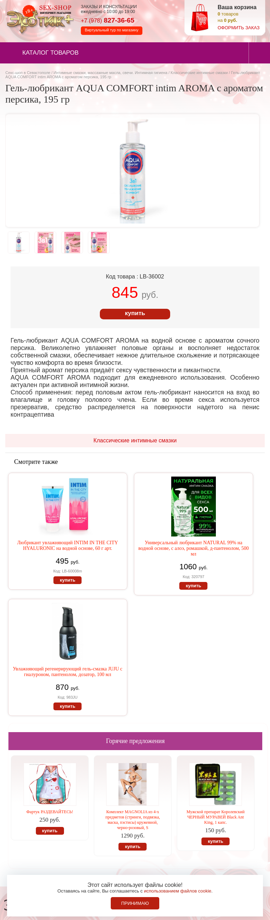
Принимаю (135, 903)
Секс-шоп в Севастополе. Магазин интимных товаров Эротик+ (39, 19)
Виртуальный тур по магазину (111, 30)
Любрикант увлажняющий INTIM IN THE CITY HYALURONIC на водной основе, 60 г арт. (67, 545)
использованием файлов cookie (177, 891)
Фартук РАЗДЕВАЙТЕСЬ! (49, 811)
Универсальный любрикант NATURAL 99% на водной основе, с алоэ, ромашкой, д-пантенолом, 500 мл (193, 548)
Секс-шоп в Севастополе (27, 72)
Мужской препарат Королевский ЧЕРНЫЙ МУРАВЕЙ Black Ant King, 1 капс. (216, 817)
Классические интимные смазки (199, 72)
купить (135, 313)
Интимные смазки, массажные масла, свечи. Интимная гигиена (110, 72)
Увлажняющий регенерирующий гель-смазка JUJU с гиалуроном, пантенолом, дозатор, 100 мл (67, 671)
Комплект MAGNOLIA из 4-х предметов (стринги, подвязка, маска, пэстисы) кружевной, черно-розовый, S (132, 819)
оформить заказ (238, 27)
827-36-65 (107, 20)
